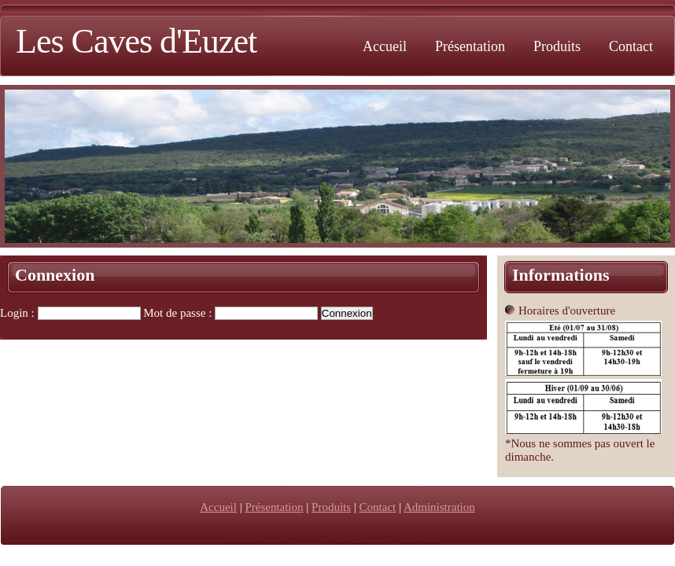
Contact (631, 46)
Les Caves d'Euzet (136, 41)
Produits (557, 46)
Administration (439, 507)
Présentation (470, 46)
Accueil (385, 46)
